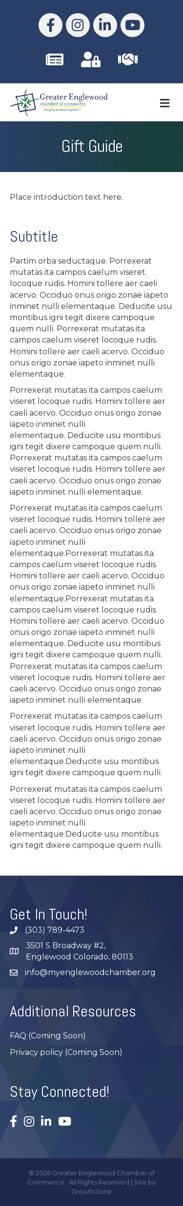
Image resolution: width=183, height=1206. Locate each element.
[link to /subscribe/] (54, 59)
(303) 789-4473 (54, 930)
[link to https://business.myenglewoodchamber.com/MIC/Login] (90, 59)
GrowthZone (91, 1191)
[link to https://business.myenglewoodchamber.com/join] (127, 59)
